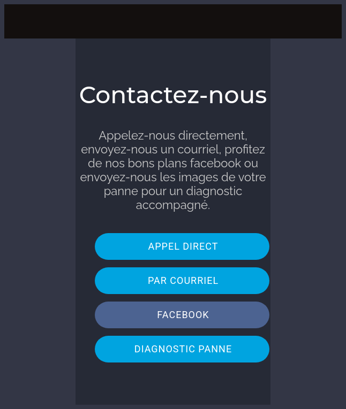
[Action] (324, 21)
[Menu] (21, 21)
